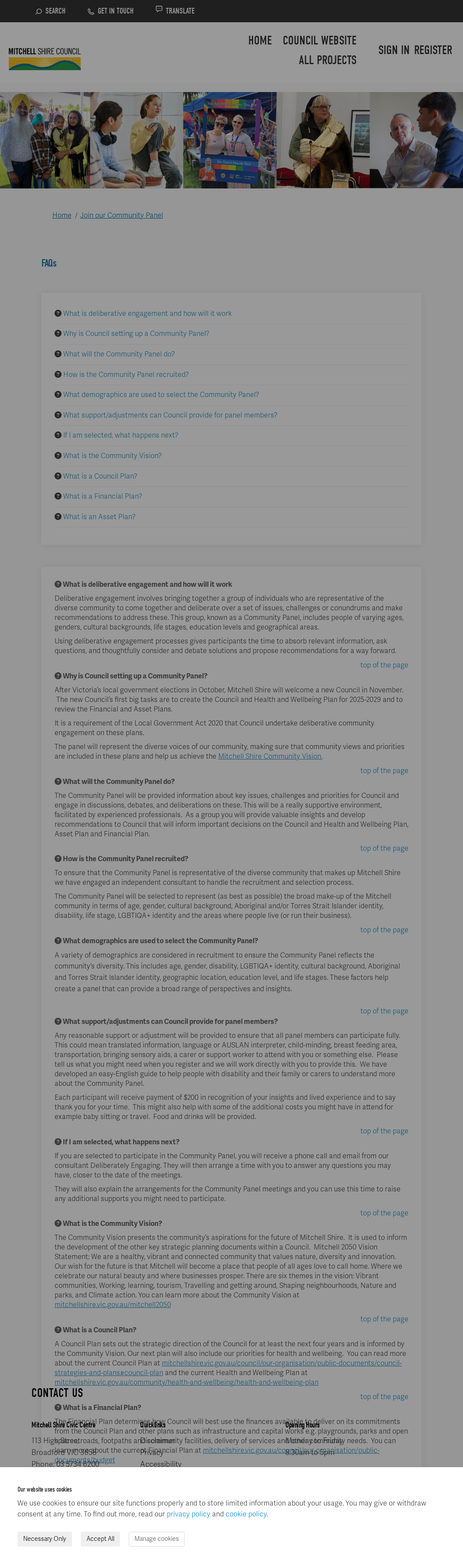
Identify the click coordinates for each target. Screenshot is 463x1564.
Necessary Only (44, 1539)
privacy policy (188, 1514)
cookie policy (246, 1514)
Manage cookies (156, 1539)
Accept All (100, 1539)
